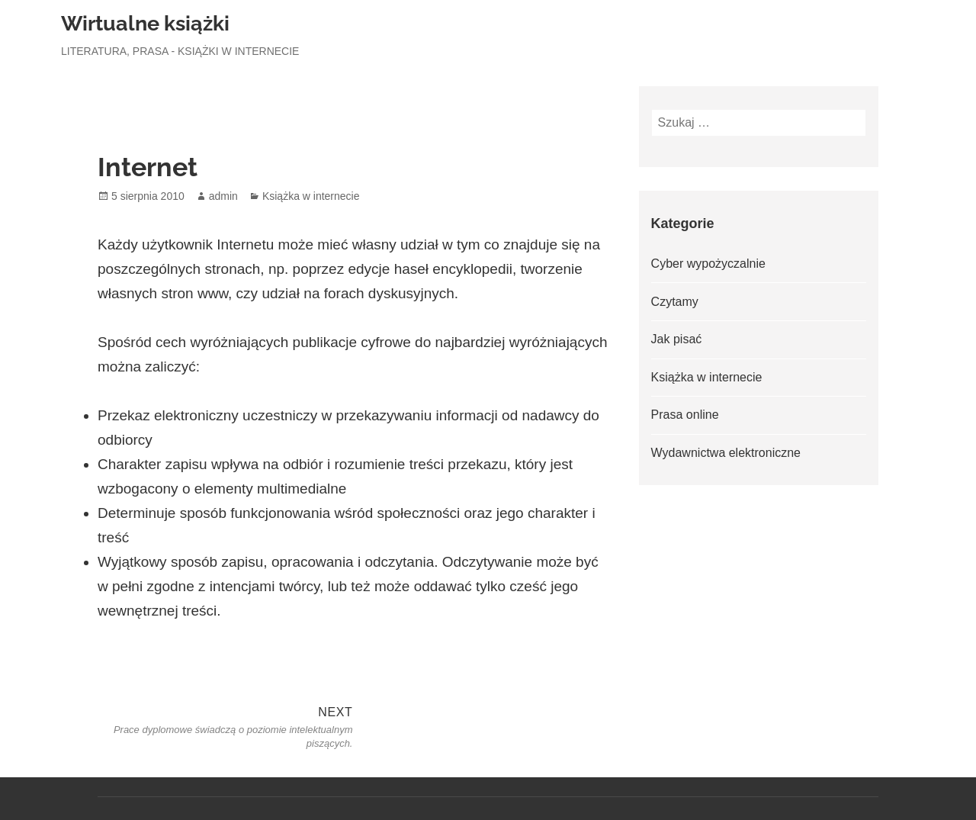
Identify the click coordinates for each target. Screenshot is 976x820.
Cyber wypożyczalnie (708, 263)
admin (223, 196)
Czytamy (674, 301)
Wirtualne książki (145, 23)
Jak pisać (676, 339)
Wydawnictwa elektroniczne (726, 452)
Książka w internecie (311, 196)
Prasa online (685, 414)
